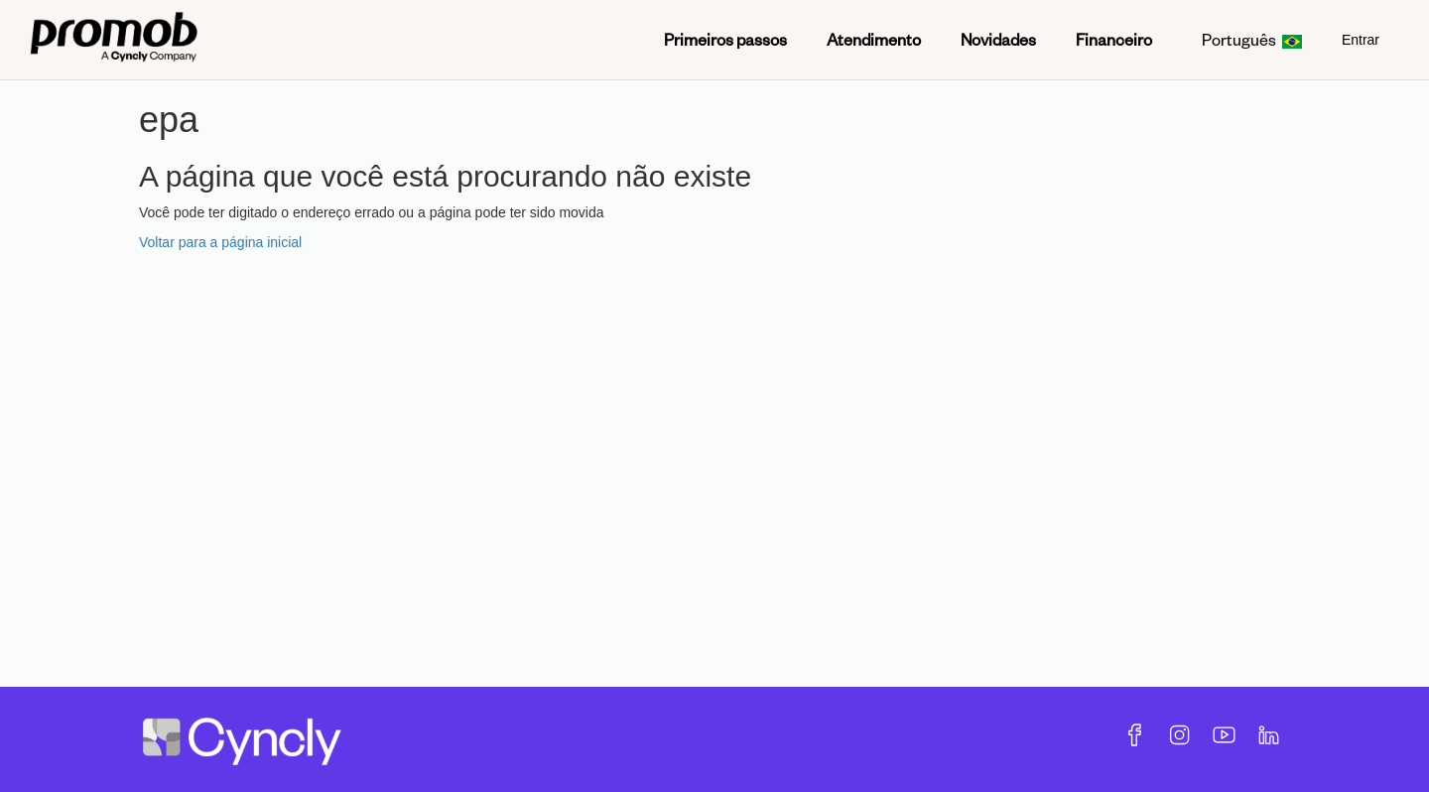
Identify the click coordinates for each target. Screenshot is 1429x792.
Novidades (998, 39)
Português (1252, 39)
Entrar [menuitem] (1360, 40)
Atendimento (874, 39)
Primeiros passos (725, 39)
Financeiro (1114, 39)
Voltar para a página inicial (220, 242)
